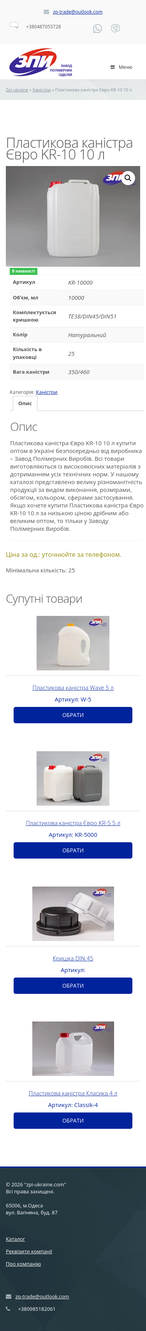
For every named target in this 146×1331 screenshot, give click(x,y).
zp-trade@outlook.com (77, 12)
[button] (128, 178)
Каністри (42, 90)
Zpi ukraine (17, 90)
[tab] (25, 403)
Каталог (15, 1238)
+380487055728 (43, 26)
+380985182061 (37, 1308)
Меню (121, 67)
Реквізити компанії (29, 1251)
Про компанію (23, 1263)
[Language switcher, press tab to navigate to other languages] (14, 24)
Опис (25, 403)
